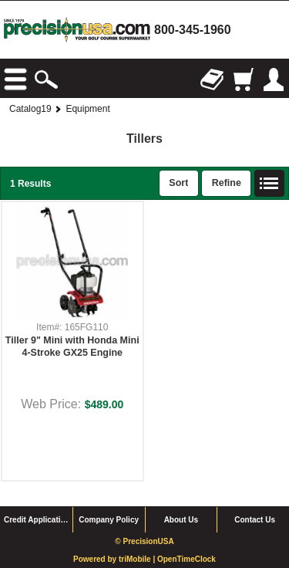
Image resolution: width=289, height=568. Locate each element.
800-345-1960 (192, 29)
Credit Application (37, 520)
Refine (226, 183)
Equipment (87, 108)
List (269, 184)
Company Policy (109, 520)
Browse (15, 79)
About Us (181, 520)
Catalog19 (30, 108)
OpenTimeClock (186, 559)
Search (46, 79)
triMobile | (138, 559)
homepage (77, 30)
